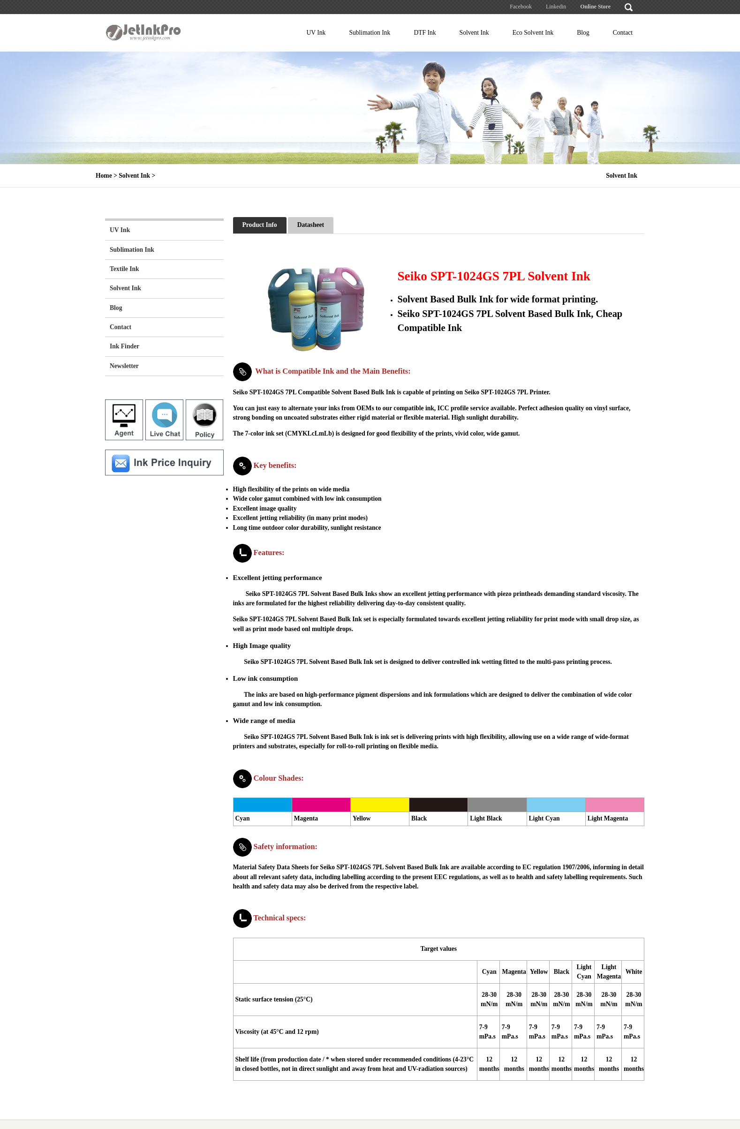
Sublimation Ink (369, 32)
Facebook (521, 6)
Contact (623, 32)
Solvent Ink (474, 32)
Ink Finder (124, 346)
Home (104, 175)
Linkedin (556, 6)
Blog (583, 32)
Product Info (259, 224)
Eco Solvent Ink (533, 32)
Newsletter (124, 365)
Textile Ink (124, 268)
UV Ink (316, 32)
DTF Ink (425, 32)
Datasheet (310, 224)
